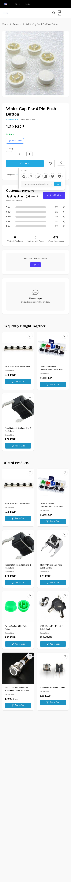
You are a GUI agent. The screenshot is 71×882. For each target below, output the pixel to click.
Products (17, 24)
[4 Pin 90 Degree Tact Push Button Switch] (53, 559)
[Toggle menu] (66, 13)
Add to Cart (24, 163)
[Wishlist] (30, 335)
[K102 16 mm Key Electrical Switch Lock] (53, 620)
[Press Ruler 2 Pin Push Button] (18, 359)
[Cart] (59, 13)
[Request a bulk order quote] (15, 141)
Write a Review (54, 195)
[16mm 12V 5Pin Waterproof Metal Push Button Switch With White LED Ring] (18, 681)
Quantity (9, 148)
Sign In (17, 4)
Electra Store (12, 119)
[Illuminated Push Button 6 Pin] (53, 680)
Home (5, 24)
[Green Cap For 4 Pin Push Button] (18, 620)
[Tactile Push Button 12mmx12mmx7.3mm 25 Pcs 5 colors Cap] (53, 361)
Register (28, 4)
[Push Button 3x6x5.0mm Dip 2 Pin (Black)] (18, 422)
